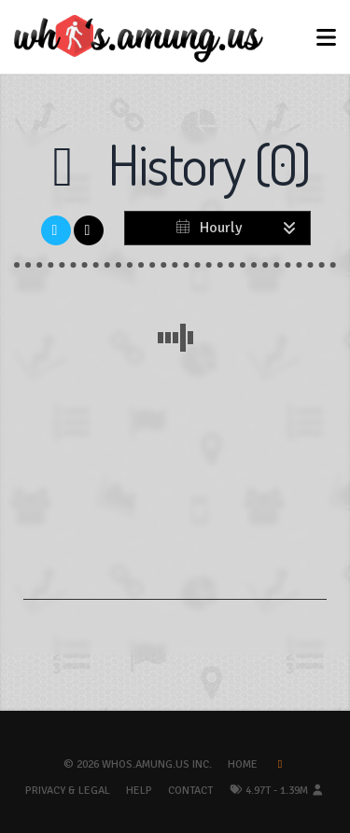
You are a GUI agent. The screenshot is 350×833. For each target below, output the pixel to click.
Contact (190, 791)
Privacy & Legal (67, 791)
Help (139, 791)
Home (243, 764)
